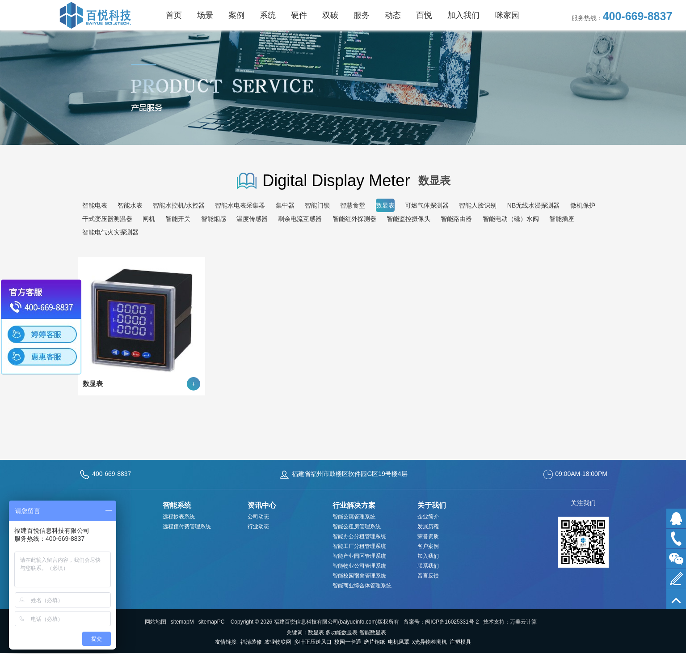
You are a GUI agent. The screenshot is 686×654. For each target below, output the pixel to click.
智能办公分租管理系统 (359, 536)
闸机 (149, 218)
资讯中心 (262, 505)
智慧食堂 (352, 205)
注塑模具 (460, 642)
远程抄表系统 (179, 517)
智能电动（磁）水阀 (511, 218)
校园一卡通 (347, 642)
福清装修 (251, 642)
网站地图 (155, 622)
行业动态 (258, 526)
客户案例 (428, 546)
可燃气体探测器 (427, 205)
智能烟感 (213, 218)
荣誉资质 (428, 536)
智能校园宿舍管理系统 (359, 576)
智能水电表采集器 (240, 205)
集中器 (285, 205)
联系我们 (428, 566)
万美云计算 (523, 622)
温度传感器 (252, 218)
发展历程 (428, 526)
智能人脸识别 (478, 205)
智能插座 (561, 218)
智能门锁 (317, 205)
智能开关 (177, 218)
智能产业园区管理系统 (359, 556)
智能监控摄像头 (408, 218)
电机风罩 (398, 642)
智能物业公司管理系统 (359, 566)
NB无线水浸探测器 (533, 205)
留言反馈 (428, 576)
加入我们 (428, 556)
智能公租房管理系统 (356, 526)
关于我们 (431, 505)
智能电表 (94, 205)
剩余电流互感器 (300, 218)
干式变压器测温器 (107, 218)
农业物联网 (278, 642)
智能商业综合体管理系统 (361, 585)
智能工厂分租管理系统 (359, 546)
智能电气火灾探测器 (110, 232)
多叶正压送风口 (313, 642)
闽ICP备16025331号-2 (452, 622)
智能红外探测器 (354, 218)
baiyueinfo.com (358, 622)
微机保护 (582, 205)
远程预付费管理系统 (187, 526)
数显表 (385, 205)
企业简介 (428, 517)
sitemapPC (211, 622)
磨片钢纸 (374, 642)
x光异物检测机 (429, 642)
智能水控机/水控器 (179, 205)
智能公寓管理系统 (353, 517)
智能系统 (177, 505)
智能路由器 (456, 218)
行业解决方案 (353, 505)
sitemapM (182, 622)
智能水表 (130, 205)
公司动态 (258, 517)
